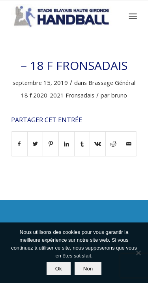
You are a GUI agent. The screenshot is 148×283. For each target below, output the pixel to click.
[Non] (138, 253)
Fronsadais (80, 95)
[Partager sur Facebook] (19, 144)
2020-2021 (48, 95)
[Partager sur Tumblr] (82, 144)
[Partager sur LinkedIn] (66, 144)
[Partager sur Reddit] (113, 144)
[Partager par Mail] (129, 144)
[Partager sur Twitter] (35, 144)
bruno (119, 95)
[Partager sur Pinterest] (50, 144)
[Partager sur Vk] (97, 144)
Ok (58, 269)
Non (88, 269)
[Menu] (133, 16)
